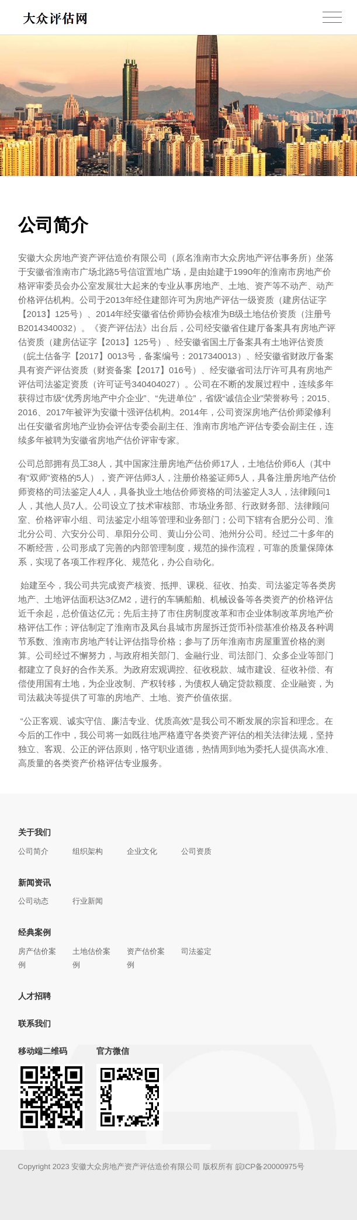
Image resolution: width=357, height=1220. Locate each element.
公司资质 (196, 851)
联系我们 (34, 1023)
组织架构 (87, 851)
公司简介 (33, 851)
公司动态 (33, 901)
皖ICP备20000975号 (270, 1166)
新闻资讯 (34, 882)
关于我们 (34, 832)
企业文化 (142, 851)
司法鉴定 (196, 951)
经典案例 (34, 932)
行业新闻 (87, 901)
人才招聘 (34, 996)
